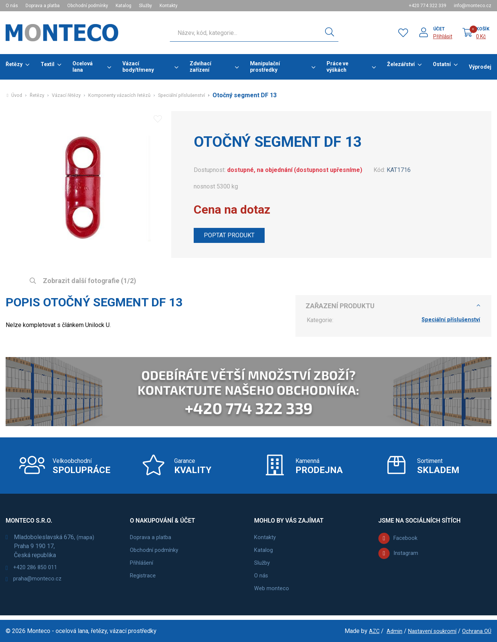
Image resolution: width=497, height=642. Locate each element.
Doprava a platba (43, 5)
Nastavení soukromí (429, 630)
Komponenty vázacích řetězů (128, 95)
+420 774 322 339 (427, 5)
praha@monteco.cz (39, 585)
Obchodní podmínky (87, 5)
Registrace (144, 579)
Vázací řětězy (71, 95)
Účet (438, 29)
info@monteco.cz (472, 5)
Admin (389, 630)
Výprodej (480, 67)
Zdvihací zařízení (200, 66)
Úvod (17, 95)
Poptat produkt (232, 236)
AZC (368, 630)
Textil (47, 64)
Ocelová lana (82, 66)
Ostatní (442, 64)
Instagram (406, 557)
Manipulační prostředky (265, 66)
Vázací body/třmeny (138, 66)
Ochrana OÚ (476, 630)
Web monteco (272, 592)
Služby (145, 5)
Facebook (406, 542)
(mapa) (86, 541)
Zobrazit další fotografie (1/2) (89, 281)
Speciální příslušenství (197, 95)
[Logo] (62, 32)
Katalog (123, 5)
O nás (12, 5)
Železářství (401, 64)
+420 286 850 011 (38, 572)
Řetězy (14, 64)
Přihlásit (442, 36)
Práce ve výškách (337, 66)
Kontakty (169, 5)
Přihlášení (143, 567)
